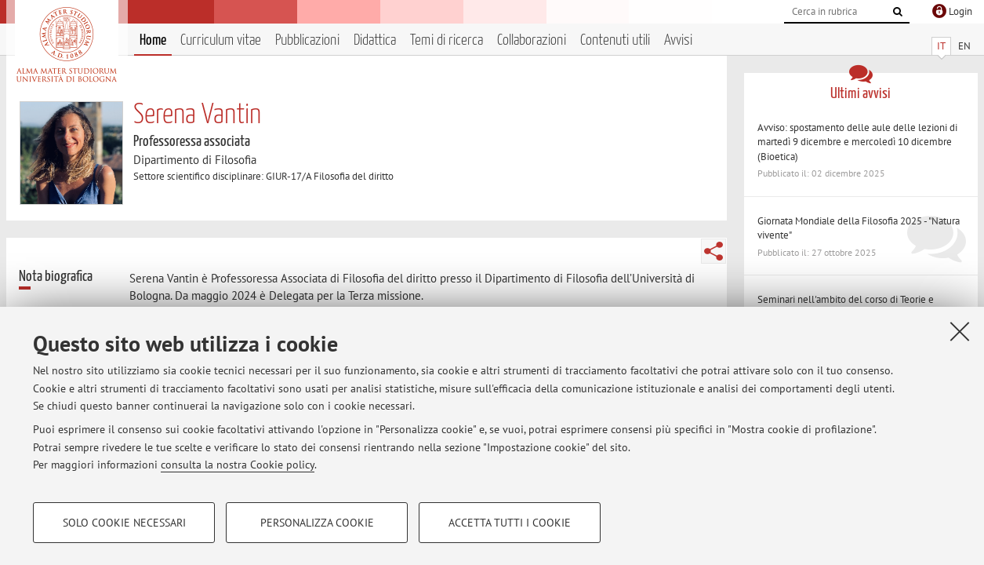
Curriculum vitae (220, 40)
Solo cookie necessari (124, 523)
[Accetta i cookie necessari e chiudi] (959, 331)
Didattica (375, 40)
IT (941, 46)
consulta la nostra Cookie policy (237, 464)
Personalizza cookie (317, 523)
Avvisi (678, 40)
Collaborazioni (531, 40)
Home (153, 40)
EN (964, 46)
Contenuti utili (615, 40)
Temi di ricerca (446, 40)
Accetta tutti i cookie (509, 523)
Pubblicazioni (307, 40)
